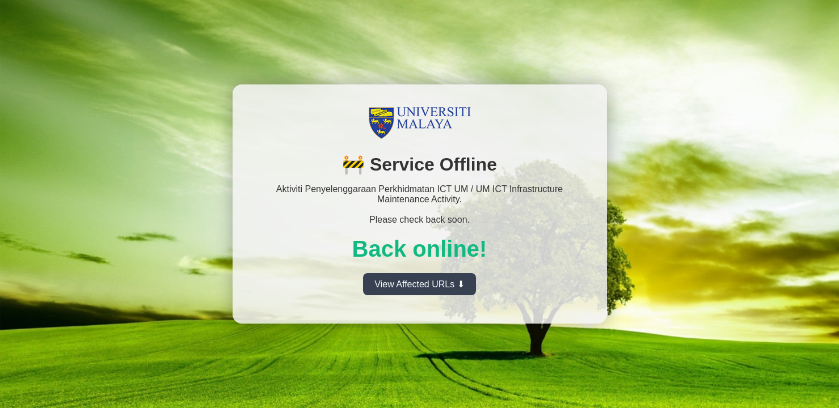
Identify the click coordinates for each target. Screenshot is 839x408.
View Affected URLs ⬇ (419, 284)
